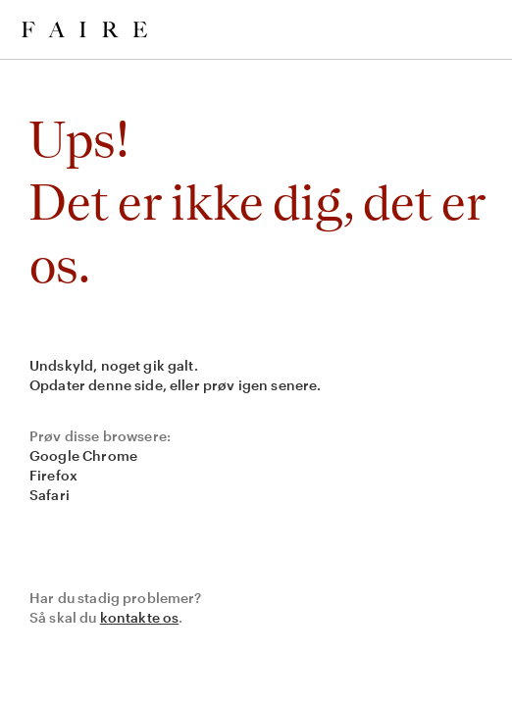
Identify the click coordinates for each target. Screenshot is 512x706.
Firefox (53, 475)
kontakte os (139, 617)
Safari (49, 494)
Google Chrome (83, 455)
